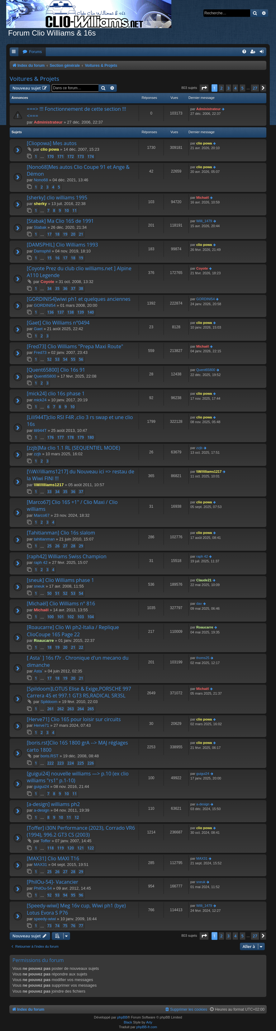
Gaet (38, 328)
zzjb (37, 454)
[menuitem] (32, 52)
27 (65, 546)
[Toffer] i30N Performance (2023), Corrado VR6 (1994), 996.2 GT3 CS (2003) (81, 831)
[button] (204, 88)
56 (81, 359)
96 (81, 895)
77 (81, 925)
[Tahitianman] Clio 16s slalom (61, 532)
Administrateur (48, 122)
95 (73, 895)
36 (65, 288)
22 (81, 647)
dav (199, 603)
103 (80, 616)
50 (49, 593)
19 (65, 234)
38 (81, 288)
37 (73, 288)
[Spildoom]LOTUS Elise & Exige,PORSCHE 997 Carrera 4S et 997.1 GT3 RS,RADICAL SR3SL (79, 692)
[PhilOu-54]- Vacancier (52, 881)
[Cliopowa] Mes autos (52, 143)
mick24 (40, 400)
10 (66, 210)
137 (60, 312)
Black (128, 1022)
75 (65, 925)
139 (80, 312)
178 (70, 437)
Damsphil (42, 251)
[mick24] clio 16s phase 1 (56, 393)
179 (80, 437)
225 (80, 763)
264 (80, 708)
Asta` (38, 671)
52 (49, 359)
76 (73, 925)
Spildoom (48, 701)
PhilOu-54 (43, 888)
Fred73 (40, 352)
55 (73, 359)
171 (60, 156)
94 (65, 895)
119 (60, 848)
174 (91, 156)
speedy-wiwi (45, 918)
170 (50, 156)
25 (49, 546)
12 (76, 817)
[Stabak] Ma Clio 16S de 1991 (60, 220)
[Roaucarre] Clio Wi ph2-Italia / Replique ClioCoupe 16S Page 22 (73, 631)
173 (80, 156)
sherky (40, 203)
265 (91, 708)
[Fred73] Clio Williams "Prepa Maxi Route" (75, 346)
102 (70, 616)
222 (50, 763)
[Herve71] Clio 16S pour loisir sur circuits (74, 719)
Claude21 (204, 580)
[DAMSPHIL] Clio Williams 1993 (62, 244)
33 (49, 491)
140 (91, 312)
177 (60, 437)
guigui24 (41, 786)
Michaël (202, 197)
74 (57, 925)
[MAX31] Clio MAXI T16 (53, 858)
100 (50, 616)
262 (60, 708)
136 (50, 312)
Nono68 (41, 180)
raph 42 (40, 562)
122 (91, 848)
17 (49, 234)
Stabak (40, 227)
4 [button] (235, 88)
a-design (41, 810)
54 (65, 359)
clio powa (49, 149)
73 (49, 925)
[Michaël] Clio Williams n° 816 (61, 603)
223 (60, 763)
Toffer (45, 840)
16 (57, 258)
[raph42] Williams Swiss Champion (67, 556)
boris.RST (49, 756)
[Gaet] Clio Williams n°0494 (58, 322)
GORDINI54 (44, 305)
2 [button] (221, 88)
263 (70, 708)
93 (57, 895)
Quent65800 (45, 376)
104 (91, 616)
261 (50, 708)
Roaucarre (44, 640)
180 (91, 437)
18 (57, 234)
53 (57, 359)
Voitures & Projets (34, 79)
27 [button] (255, 88)
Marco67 (42, 515)
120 (70, 848)
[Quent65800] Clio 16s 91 (56, 369)
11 (75, 210)
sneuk (39, 586)
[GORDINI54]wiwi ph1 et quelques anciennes (79, 299)
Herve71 (41, 725)
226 (91, 763)
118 (50, 848)
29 (81, 546)
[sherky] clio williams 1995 (57, 197)
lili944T (40, 430)
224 (70, 763)
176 (50, 437)
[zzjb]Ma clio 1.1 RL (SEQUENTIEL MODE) (73, 447)
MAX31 (40, 864)
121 (80, 848)
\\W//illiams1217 (49, 484)
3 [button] (228, 88)
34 (49, 288)
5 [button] (242, 88)
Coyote (47, 281)
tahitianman (44, 539)
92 (49, 895)
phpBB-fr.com (146, 1027)
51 (57, 593)
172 (70, 156)
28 (73, 546)
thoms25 (202, 658)
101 (60, 616)
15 (49, 258)
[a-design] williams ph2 (53, 804)
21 (81, 234)
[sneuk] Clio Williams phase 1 (60, 580)
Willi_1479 (204, 221)
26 (57, 546)
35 (57, 288)
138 (70, 312)
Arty (149, 1022)
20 (73, 234)
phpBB (122, 1017)
